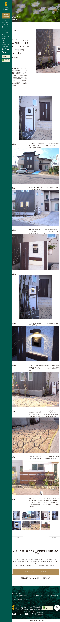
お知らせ (4, 38)
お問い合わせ (5, 15)
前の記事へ (17, 537)
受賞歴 (3, 42)
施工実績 (4, 30)
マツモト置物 (5, 32)
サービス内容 (5, 24)
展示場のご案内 (5, 44)
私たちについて (5, 20)
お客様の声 (4, 34)
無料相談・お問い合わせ (36, 571)
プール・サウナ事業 (6, 27)
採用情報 (5, 56)
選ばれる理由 (5, 22)
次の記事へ (54, 537)
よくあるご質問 (5, 36)
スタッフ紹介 (5, 46)
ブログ (3, 40)
